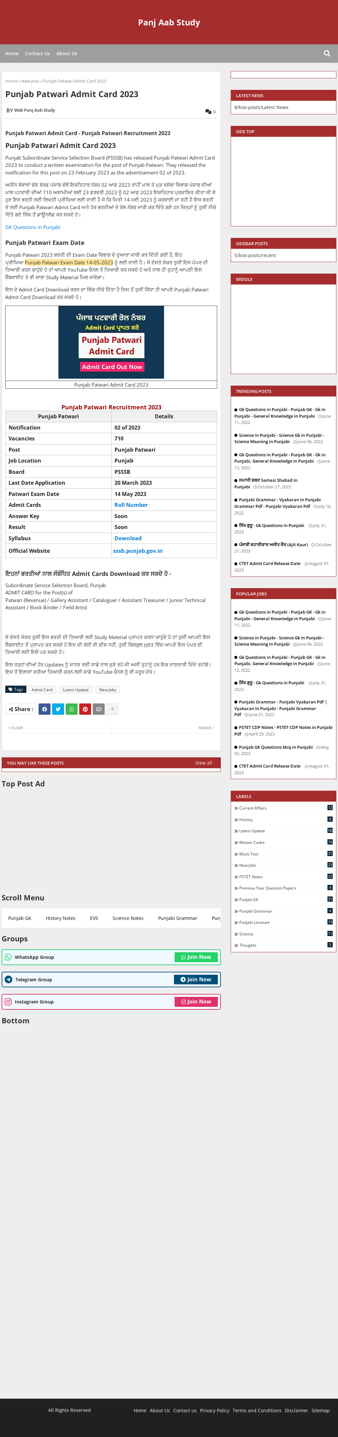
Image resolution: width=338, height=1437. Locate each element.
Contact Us (37, 53)
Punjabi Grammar (177, 918)
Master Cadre (286, 842)
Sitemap (321, 1410)
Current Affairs (286, 808)
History (286, 819)
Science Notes (128, 918)
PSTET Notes (286, 877)
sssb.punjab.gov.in (138, 550)
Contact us (185, 1410)
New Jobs (30, 81)
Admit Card (42, 690)
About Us (66, 53)
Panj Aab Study (169, 22)
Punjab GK (19, 918)
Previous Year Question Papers (286, 888)
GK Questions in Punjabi (33, 227)
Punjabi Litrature (286, 922)
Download (128, 538)
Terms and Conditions (257, 1410)
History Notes (61, 918)
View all (203, 763)
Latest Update (76, 690)
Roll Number (131, 505)
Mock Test (286, 854)
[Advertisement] (111, 840)
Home (11, 53)
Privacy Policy (214, 1410)
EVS (94, 918)
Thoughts (286, 945)
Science (286, 934)
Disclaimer (296, 1410)
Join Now (196, 957)
